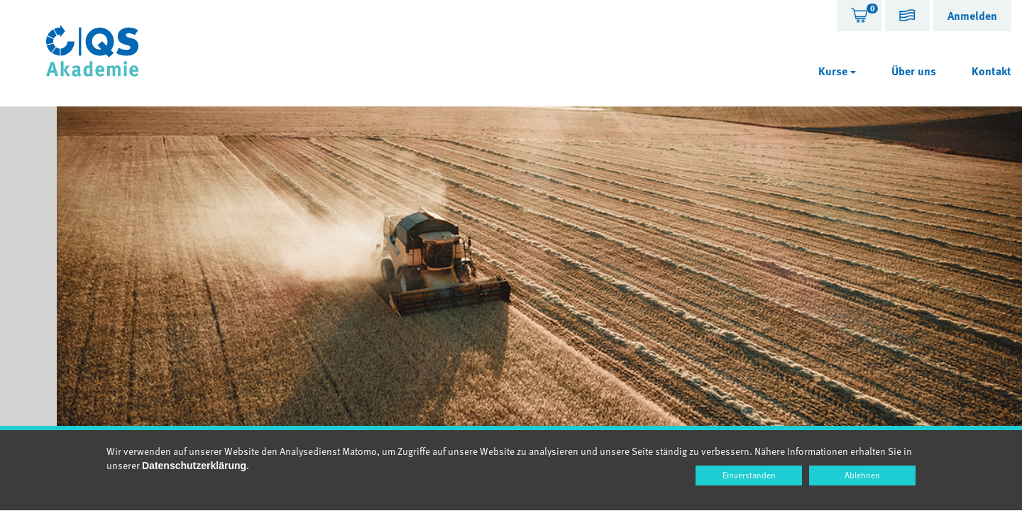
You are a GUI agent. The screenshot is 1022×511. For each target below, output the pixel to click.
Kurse (837, 70)
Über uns (913, 70)
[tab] (859, 15)
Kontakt (991, 70)
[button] (907, 17)
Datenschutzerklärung (194, 465)
